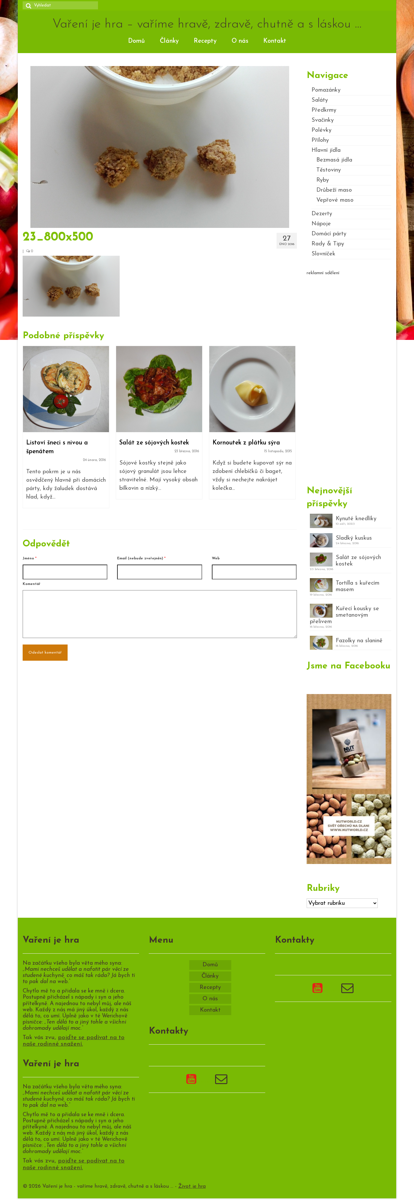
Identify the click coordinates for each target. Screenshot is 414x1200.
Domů (136, 41)
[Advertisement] (349, 378)
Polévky (321, 130)
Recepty (205, 41)
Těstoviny (328, 170)
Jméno (30, 558)
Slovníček (323, 254)
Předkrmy (323, 110)
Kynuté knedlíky (356, 519)
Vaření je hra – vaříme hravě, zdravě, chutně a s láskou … (207, 24)
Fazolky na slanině (359, 641)
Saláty (319, 100)
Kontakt (274, 41)
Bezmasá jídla (334, 160)
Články (169, 41)
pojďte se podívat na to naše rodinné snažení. (74, 1041)
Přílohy (320, 140)
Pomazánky (326, 90)
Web (216, 558)
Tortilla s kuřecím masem (357, 586)
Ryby (322, 180)
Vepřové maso (335, 200)
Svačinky (322, 120)
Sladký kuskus (354, 538)
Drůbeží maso (334, 190)
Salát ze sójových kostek (358, 561)
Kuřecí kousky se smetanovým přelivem (344, 615)
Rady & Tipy (327, 244)
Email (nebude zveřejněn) (141, 558)
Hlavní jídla (326, 150)
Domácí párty (328, 234)
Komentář (31, 584)
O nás (240, 41)
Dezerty (321, 214)
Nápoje (321, 224)
